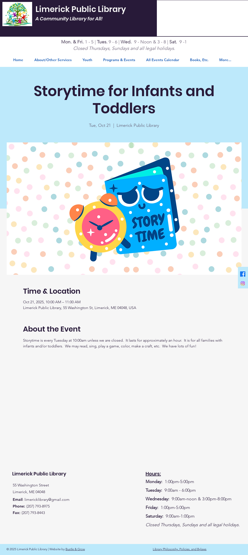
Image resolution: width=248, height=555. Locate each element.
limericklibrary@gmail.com (47, 499)
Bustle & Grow (75, 549)
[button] (201, 60)
